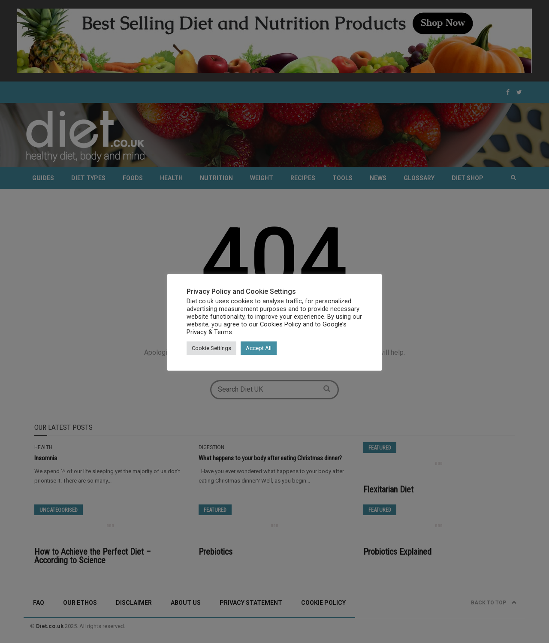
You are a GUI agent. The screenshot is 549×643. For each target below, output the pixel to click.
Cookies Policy (280, 324)
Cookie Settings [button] (211, 348)
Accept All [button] (258, 348)
